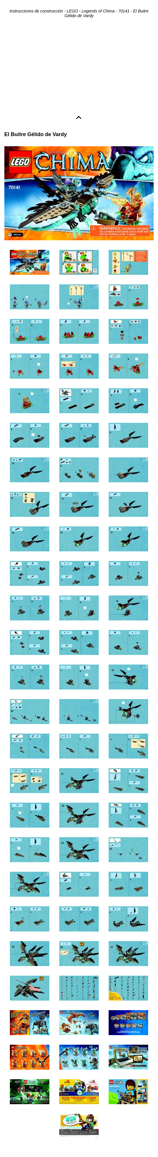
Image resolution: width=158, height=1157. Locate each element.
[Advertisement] (79, 67)
